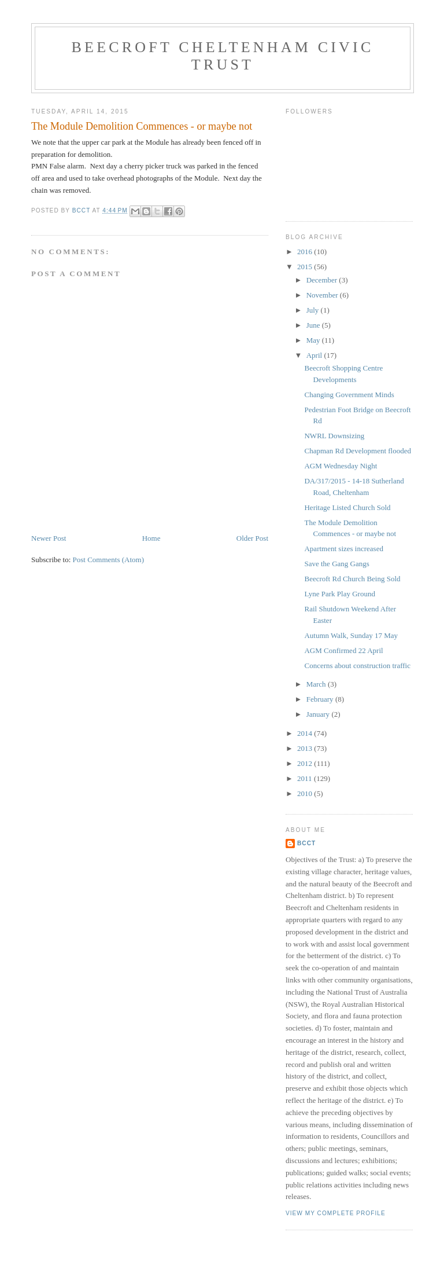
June (314, 325)
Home (151, 538)
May (314, 340)
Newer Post (48, 538)
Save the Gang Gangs (336, 563)
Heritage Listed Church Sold (347, 507)
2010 (305, 793)
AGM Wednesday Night (340, 465)
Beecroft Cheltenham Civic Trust (223, 56)
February (320, 699)
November (323, 295)
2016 (305, 251)
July (313, 310)
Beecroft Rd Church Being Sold (352, 578)
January (319, 714)
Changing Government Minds (349, 394)
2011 (305, 778)
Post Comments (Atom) (109, 559)
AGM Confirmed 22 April (343, 650)
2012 (305, 763)
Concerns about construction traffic (357, 665)
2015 (305, 266)
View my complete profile (336, 1213)
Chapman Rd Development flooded (357, 450)
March (317, 684)
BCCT (306, 843)
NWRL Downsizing (334, 435)
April (315, 355)
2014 (305, 733)
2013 (305, 748)
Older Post (252, 538)
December (322, 280)
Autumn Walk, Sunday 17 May (351, 635)
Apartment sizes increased (343, 548)
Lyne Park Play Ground (339, 593)
